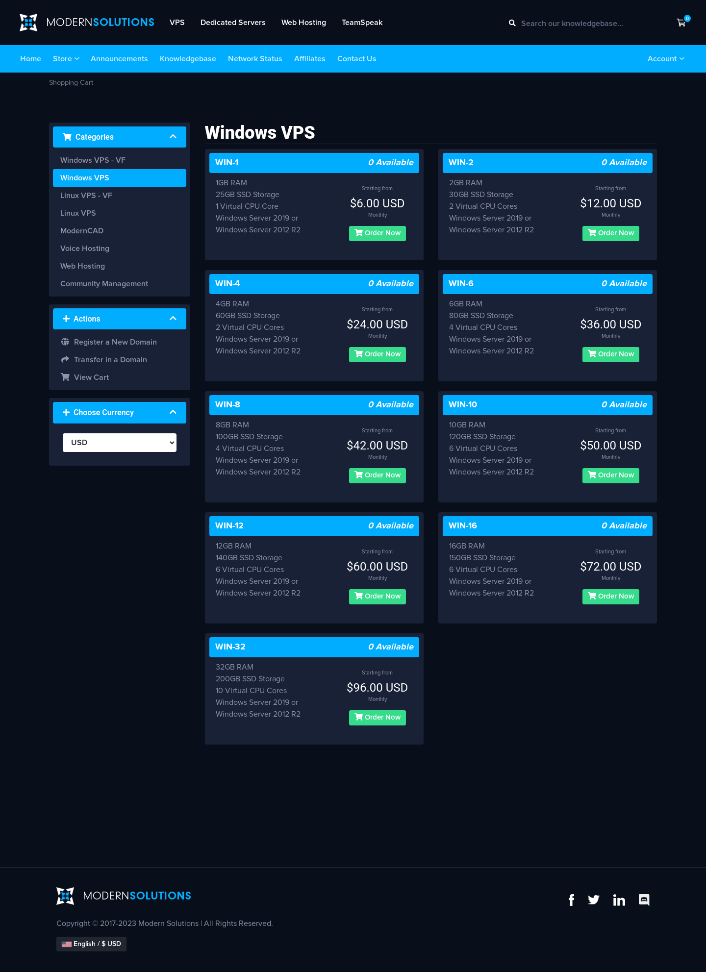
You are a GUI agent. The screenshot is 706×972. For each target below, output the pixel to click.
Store (62, 59)
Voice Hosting (84, 248)
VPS (177, 22)
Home (30, 59)
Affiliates (310, 59)
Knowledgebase (188, 59)
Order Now (377, 233)
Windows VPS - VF (93, 160)
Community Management (104, 284)
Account (662, 59)
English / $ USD (91, 944)
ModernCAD (81, 231)
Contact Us (357, 59)
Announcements (119, 59)
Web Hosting (303, 22)
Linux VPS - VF (86, 195)
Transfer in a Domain (103, 359)
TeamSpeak (362, 22)
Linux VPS (78, 213)
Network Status (255, 59)
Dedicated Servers (233, 22)
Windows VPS (84, 178)
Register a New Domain (108, 342)
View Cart (84, 377)
